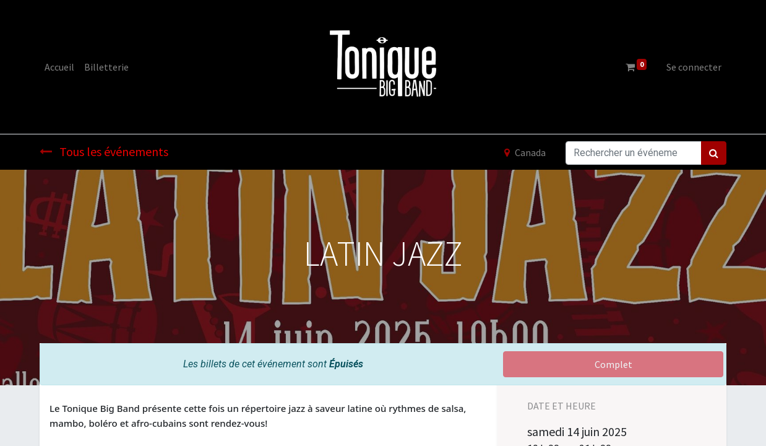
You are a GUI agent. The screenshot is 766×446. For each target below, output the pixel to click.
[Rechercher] (713, 153)
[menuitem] (59, 67)
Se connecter (693, 67)
